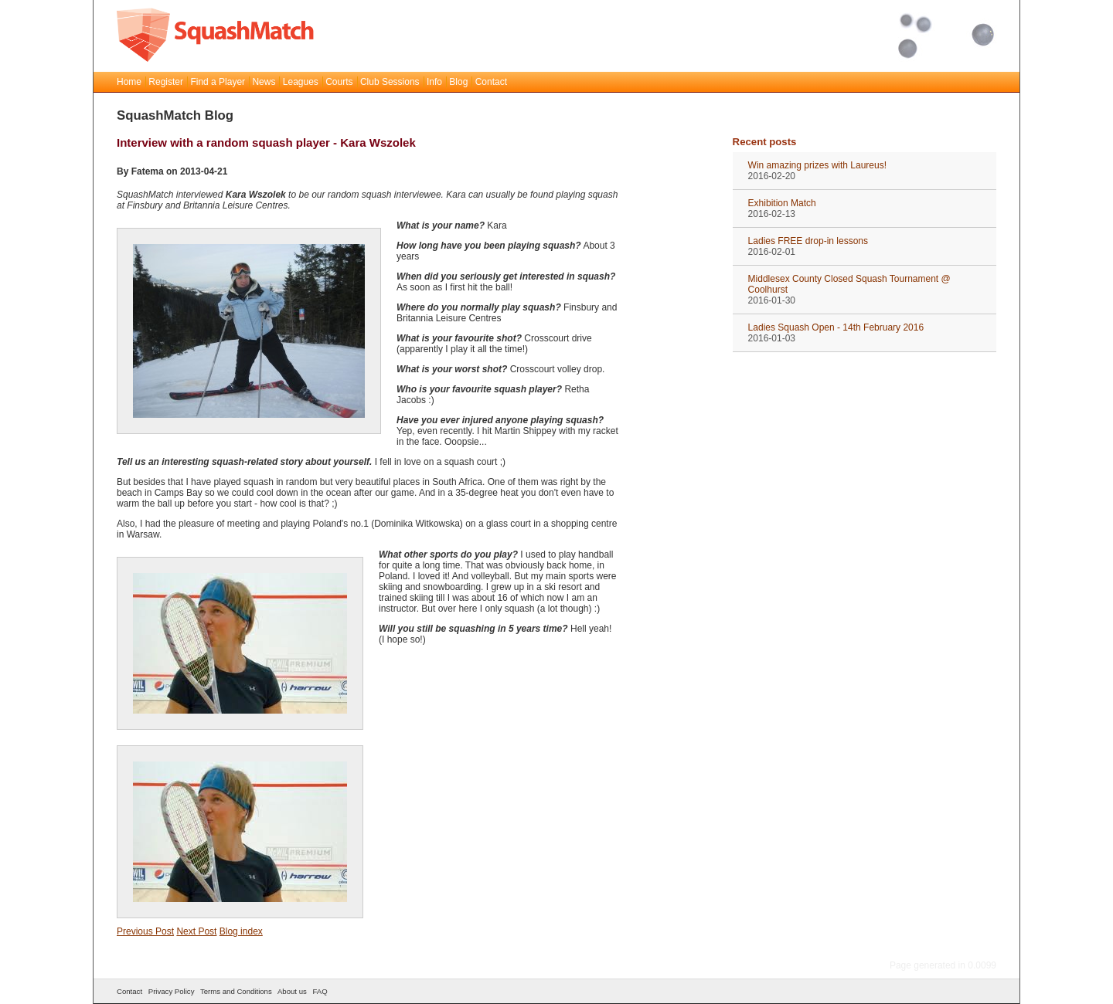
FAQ (319, 991)
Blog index (241, 931)
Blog (458, 81)
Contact (491, 81)
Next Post (196, 931)
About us (292, 991)
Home (129, 81)
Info (434, 81)
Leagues (300, 81)
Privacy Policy (171, 991)
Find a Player (217, 81)
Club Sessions (390, 81)
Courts (338, 81)
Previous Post (145, 931)
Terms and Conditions (236, 991)
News (263, 81)
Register (165, 81)
